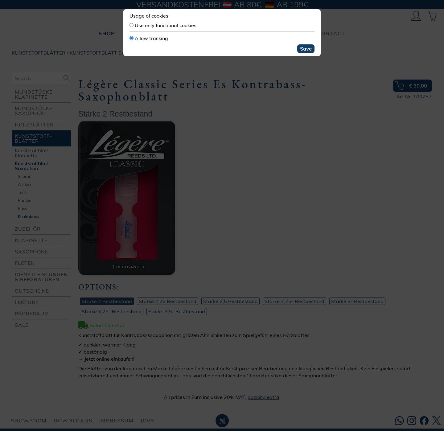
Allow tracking (151, 38)
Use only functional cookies (165, 25)
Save (306, 49)
